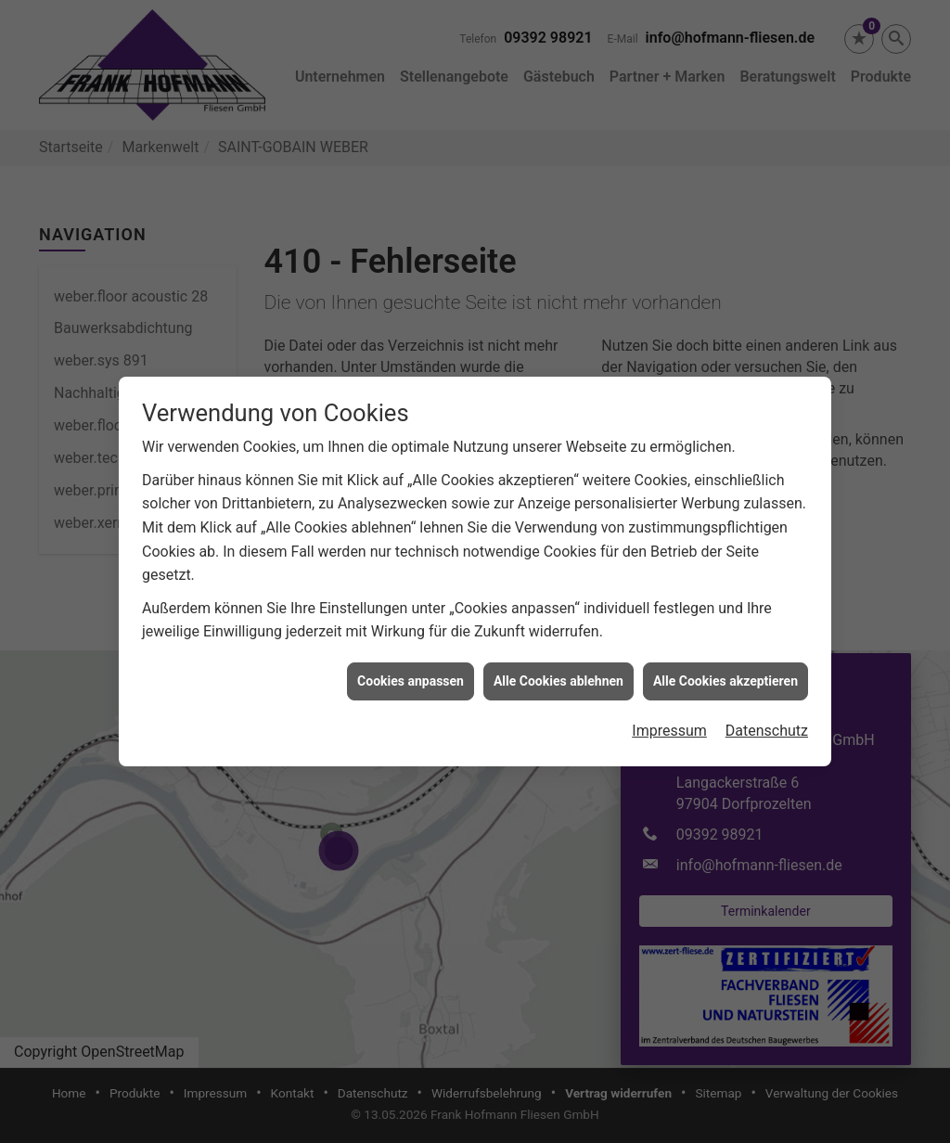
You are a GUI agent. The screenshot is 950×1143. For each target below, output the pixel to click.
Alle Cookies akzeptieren (725, 671)
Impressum (669, 721)
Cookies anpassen (410, 671)
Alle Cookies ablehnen (558, 671)
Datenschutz (766, 721)
